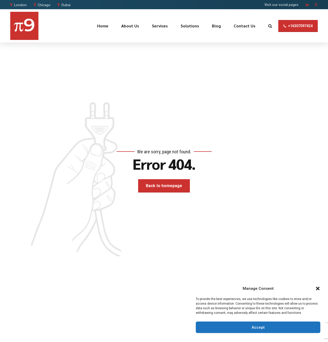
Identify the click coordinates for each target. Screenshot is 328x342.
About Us (130, 25)
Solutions (190, 25)
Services (160, 25)
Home (102, 25)
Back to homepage (164, 185)
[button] (317, 288)
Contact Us (244, 25)
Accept (258, 327)
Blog (216, 25)
